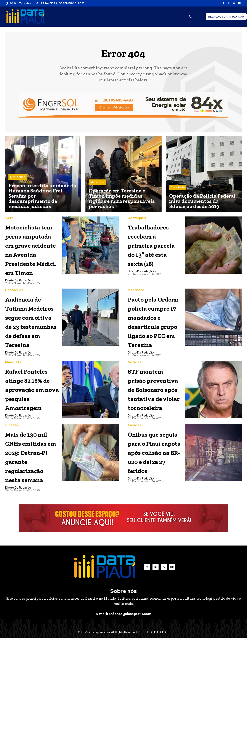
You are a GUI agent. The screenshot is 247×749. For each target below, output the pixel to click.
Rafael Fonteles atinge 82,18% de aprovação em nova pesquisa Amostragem (31, 458)
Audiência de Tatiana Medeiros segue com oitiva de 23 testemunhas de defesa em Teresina (31, 359)
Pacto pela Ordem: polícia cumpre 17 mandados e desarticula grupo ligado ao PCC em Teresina (153, 363)
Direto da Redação (18, 309)
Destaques (17, 178)
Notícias (134, 418)
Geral (9, 219)
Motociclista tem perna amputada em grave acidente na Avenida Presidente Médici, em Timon (30, 264)
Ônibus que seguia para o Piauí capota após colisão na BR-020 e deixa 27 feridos (154, 544)
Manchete (97, 183)
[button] (191, 16)
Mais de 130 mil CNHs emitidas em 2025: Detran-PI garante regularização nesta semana (32, 553)
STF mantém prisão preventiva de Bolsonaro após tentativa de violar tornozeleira (154, 458)
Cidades (12, 508)
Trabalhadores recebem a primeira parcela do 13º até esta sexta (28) (157, 250)
